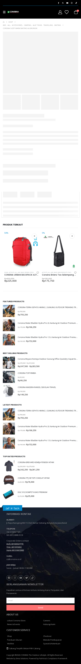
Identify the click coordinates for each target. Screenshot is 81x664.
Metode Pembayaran (52, 640)
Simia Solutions (22, 658)
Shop (9, 636)
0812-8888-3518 (16, 535)
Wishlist (10, 643)
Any (19, 272)
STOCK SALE (33, 272)
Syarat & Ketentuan (51, 643)
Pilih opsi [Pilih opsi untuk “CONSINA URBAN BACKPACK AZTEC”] (34, 236)
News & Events (13, 624)
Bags (22, 272)
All (16, 272)
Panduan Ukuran (14, 640)
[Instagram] (72, 3)
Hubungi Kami (49, 624)
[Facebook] (58, 3)
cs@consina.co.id (13, 559)
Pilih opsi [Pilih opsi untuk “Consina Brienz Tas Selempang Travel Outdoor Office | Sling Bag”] (72, 236)
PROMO (27, 272)
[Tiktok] (76, 3)
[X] (63, 3)
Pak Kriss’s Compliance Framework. (53, 658)
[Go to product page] (21, 250)
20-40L (6, 272)
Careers (46, 620)
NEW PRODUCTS (62, 272)
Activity (11, 272)
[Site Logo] (13, 12)
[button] (5, 12)
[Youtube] (67, 3)
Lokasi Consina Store (16, 620)
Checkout (47, 636)
